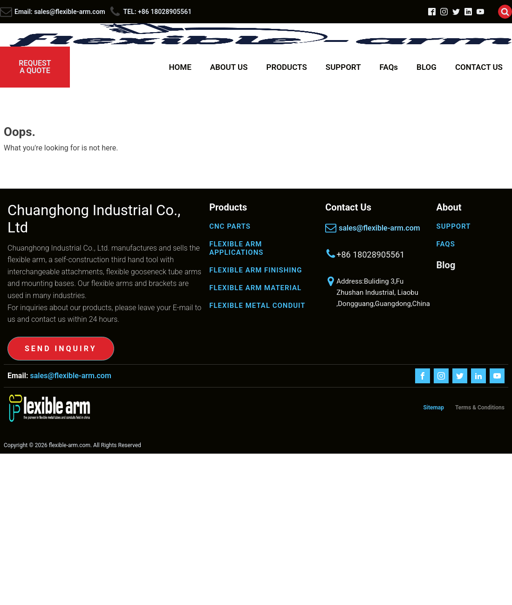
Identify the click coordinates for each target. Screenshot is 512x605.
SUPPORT (343, 67)
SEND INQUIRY (61, 348)
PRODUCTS (286, 67)
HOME (180, 67)
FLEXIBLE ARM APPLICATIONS (236, 248)
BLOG (426, 67)
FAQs (389, 67)
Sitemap (433, 407)
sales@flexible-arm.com (379, 228)
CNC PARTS (230, 226)
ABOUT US (229, 67)
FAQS (446, 244)
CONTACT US (479, 67)
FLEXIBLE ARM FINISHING (255, 270)
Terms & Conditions (480, 407)
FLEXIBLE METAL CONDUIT (257, 305)
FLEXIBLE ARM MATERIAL (255, 288)
